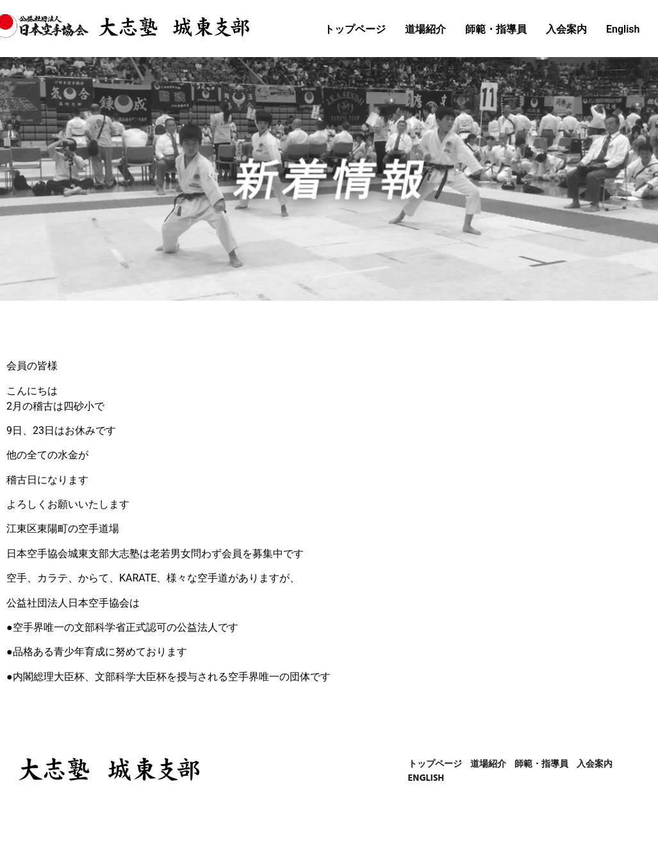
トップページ (355, 29)
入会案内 (566, 29)
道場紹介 (425, 29)
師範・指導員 (496, 29)
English (623, 29)
